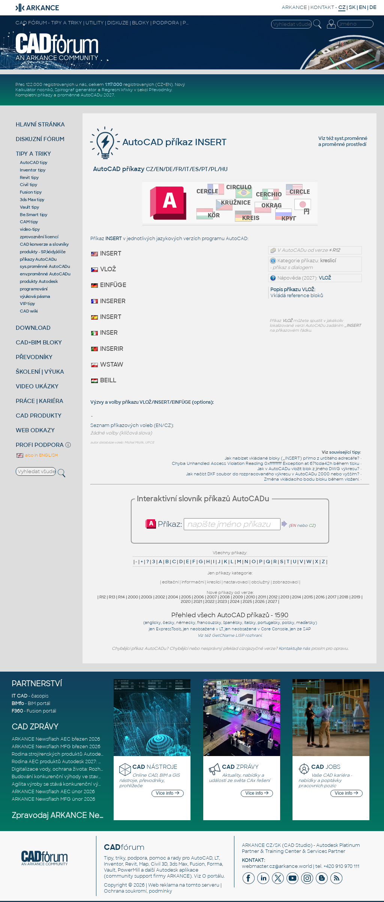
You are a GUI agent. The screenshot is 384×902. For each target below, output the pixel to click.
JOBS (325, 766)
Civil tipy (28, 184)
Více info (167, 793)
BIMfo (18, 704)
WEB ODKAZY (35, 430)
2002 (160, 597)
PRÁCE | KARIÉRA (39, 400)
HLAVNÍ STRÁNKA (40, 124)
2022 (209, 601)
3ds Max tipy (32, 199)
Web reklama (163, 885)
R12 (102, 597)
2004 (173, 597)
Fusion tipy (30, 192)
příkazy (45, 95)
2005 (186, 597)
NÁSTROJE (154, 766)
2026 (260, 601)
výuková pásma (35, 296)
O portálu (213, 876)
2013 (284, 597)
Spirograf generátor (76, 89)
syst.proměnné (351, 138)
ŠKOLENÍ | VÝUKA (40, 371)
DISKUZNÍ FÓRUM (40, 139)
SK (352, 7)
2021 (198, 601)
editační (170, 582)
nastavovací (236, 582)
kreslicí (213, 582)
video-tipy (30, 229)
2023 (222, 601)
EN (362, 7)
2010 (250, 597)
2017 (332, 597)
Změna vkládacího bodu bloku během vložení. (311, 479)
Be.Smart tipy (33, 214)
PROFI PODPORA (40, 444)
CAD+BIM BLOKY (39, 342)
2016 (320, 597)
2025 (247, 601)
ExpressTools (168, 629)
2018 (343, 597)
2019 (355, 597)
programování (34, 289)
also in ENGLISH (37, 455)
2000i (146, 597)
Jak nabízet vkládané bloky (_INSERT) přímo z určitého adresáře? (292, 458)
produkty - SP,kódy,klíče (43, 251)
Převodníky (160, 89)
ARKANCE (294, 7)
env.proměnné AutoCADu (45, 274)
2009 (238, 597)
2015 (308, 597)
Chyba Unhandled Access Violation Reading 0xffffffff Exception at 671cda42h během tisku (265, 463)
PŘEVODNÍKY (34, 357)
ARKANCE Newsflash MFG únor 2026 (53, 799)
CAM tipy (29, 221)
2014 (296, 597)
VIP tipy (27, 303)
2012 (273, 597)
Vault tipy (29, 207)
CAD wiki (29, 311)
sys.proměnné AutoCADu (45, 266)
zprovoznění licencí (39, 236)
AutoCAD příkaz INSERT (158, 142)
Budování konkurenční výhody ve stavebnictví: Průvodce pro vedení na (93, 777)
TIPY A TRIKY (33, 153)
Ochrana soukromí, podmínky (138, 891)
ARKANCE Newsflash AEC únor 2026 (53, 792)
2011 (262, 597)
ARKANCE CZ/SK (261, 845)
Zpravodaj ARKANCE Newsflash (69, 815)
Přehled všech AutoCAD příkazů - (229, 615)
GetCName (223, 635)
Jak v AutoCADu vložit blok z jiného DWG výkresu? (308, 468)
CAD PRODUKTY (39, 415)
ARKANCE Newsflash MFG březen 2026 (56, 747)
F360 (17, 711)
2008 (225, 597)
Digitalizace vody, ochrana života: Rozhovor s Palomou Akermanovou (91, 769)
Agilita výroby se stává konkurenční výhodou (62, 784)
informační (193, 582)
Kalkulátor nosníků (34, 89)
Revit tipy (29, 177)
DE (372, 7)
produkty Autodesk (39, 281)
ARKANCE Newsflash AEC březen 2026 (56, 739)
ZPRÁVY (240, 766)
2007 (212, 597)
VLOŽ (325, 278)
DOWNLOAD (33, 327)
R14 (121, 597)
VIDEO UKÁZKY (37, 386)
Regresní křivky (117, 89)
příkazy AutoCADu (38, 259)
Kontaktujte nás (294, 648)
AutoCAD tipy (33, 162)
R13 (112, 597)
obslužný (260, 582)
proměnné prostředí (344, 144)
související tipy (344, 452)
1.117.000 (113, 84)
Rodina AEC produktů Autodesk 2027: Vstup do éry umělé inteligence (91, 762)
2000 (133, 597)
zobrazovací (285, 582)
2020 (185, 601)
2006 (199, 597)
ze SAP (304, 629)
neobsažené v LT (206, 629)
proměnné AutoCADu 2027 (85, 95)
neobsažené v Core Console (260, 629)
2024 (235, 601)
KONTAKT (322, 7)
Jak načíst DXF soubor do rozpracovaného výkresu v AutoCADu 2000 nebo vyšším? (272, 474)
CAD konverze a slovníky (44, 244)
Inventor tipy (32, 170)
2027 (272, 601)
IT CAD (19, 696)
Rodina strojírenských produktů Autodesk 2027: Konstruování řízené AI (91, 754)
